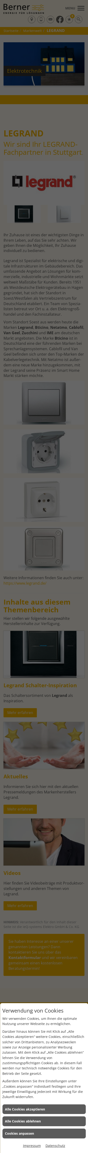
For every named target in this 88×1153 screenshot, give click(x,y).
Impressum (32, 1145)
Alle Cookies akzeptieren (25, 1109)
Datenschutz (55, 1145)
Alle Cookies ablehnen (23, 1121)
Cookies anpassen (19, 1133)
